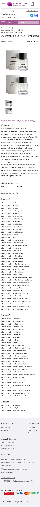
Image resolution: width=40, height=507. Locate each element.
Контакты (31, 427)
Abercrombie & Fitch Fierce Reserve (13, 272)
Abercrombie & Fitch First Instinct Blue (13, 264)
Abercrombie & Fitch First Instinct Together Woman (18, 375)
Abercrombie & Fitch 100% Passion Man (14, 309)
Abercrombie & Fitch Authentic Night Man (15, 283)
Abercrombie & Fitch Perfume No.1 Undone (15, 348)
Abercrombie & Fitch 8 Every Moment (13, 356)
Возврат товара (7, 427)
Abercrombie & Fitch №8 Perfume (12, 321)
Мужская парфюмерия (28, 28)
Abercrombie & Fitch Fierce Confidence (14, 245)
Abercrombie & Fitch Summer (11, 251)
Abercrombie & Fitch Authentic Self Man (14, 304)
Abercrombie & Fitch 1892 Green (12, 227)
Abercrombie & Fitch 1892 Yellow (12, 232)
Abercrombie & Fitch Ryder (10, 408)
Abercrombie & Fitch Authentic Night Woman (16, 380)
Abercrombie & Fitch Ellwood (10, 405)
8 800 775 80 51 (32, 11)
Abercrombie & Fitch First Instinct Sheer (14, 372)
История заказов (7, 445)
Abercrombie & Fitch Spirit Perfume (12, 327)
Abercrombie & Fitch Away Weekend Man (15, 306)
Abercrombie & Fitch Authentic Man (13, 269)
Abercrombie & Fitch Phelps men (12, 216)
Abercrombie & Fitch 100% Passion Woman (15, 396)
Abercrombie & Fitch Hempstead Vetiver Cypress (17, 277)
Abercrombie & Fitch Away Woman (12, 383)
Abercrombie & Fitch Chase (10, 235)
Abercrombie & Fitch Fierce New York (13, 364)
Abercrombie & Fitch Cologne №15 (12, 240)
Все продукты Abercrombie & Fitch (12, 30)
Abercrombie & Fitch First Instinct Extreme (15, 267)
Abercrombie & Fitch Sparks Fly (11, 343)
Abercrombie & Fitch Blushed (10, 340)
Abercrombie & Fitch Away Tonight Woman (15, 385)
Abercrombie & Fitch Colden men (12, 203)
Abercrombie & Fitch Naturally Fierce (13, 377)
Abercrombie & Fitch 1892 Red (11, 229)
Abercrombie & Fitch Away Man (11, 288)
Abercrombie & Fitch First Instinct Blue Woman (16, 367)
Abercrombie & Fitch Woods (10, 221)
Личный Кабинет (7, 443)
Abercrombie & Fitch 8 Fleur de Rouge (13, 351)
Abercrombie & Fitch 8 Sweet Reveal (13, 410)
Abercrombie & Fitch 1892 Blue (11, 224)
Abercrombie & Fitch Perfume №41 (12, 335)
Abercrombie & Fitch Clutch (10, 205)
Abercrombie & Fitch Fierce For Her (12, 361)
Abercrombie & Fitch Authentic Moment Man (16, 301)
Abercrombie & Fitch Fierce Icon (11, 256)
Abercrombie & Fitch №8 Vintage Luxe (14, 353)
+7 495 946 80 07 (8, 11)
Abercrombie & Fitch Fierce (10, 213)
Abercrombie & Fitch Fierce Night (12, 291)
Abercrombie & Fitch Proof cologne (12, 219)
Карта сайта (32, 430)
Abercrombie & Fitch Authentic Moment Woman (17, 388)
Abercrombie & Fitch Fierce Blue (11, 296)
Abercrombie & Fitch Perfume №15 (12, 324)
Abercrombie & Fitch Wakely (10, 337)
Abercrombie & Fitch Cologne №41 (12, 211)
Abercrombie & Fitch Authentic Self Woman (15, 390)
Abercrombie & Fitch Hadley (10, 319)
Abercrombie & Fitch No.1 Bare (11, 275)
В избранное (31, 41)
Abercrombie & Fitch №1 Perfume (12, 329)
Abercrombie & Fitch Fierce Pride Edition (14, 293)
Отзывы (31, 433)
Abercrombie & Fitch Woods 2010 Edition (15, 285)
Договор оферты (7, 448)
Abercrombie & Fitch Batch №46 (12, 253)
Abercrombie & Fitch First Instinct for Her (14, 359)
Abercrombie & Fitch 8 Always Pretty (13, 345)
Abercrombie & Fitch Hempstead (12, 261)
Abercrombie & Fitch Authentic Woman (14, 369)
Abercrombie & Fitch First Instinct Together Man (17, 280)
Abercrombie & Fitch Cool (9, 237)
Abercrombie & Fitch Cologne (11, 248)
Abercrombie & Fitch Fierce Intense (12, 243)
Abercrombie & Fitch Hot (9, 208)
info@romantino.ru (8, 14)
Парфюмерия (13, 28)
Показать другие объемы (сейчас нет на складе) (18, 121)
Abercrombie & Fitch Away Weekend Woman (16, 393)
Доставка (4, 430)
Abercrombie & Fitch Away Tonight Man (14, 299)
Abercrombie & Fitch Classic (10, 332)
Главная (4, 28)
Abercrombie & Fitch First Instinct (12, 259)
